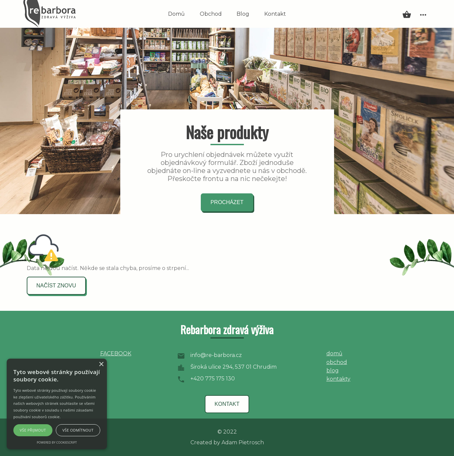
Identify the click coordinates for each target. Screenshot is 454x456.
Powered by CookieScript (57, 442)
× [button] (101, 364)
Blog (243, 14)
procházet (227, 202)
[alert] (57, 404)
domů (334, 353)
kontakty (338, 379)
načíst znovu (56, 285)
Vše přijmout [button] (33, 430)
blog (332, 370)
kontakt (226, 404)
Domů (176, 14)
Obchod (211, 14)
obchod (336, 362)
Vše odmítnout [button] (78, 430)
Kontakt (275, 14)
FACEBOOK (115, 353)
